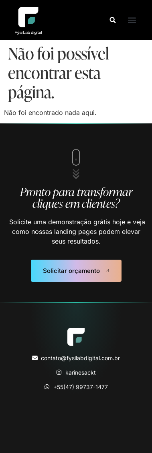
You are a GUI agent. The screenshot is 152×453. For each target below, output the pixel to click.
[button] (112, 20)
